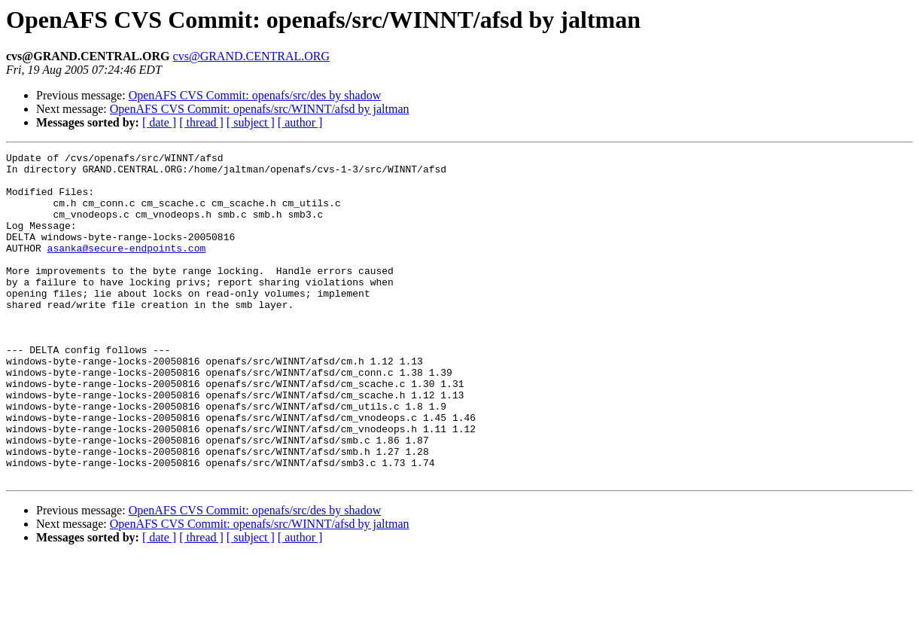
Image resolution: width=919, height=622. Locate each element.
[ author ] (300, 122)
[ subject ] (251, 122)
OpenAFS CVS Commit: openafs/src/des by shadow (255, 95)
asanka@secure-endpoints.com (126, 268)
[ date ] (159, 122)
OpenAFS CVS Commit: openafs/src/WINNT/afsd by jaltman (259, 108)
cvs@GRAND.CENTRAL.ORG (251, 56)
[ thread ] (201, 122)
